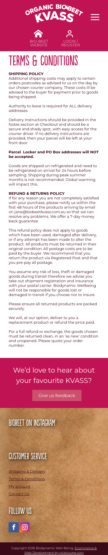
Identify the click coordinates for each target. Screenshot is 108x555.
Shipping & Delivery (27, 471)
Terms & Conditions (27, 478)
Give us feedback (57, 395)
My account (20, 486)
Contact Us (19, 493)
